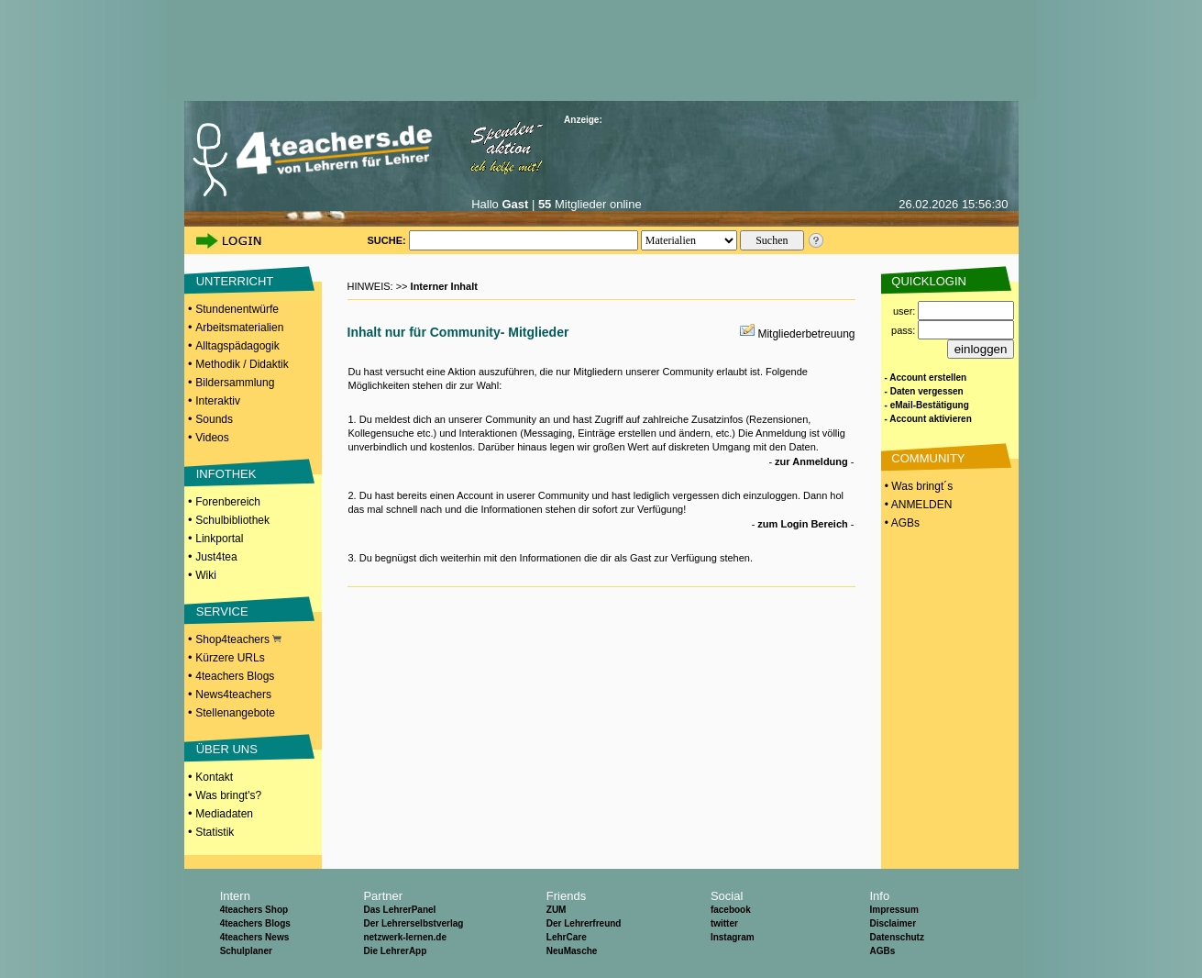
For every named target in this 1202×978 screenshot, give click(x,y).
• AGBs (901, 523)
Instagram (733, 937)
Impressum (893, 910)
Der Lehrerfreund (584, 923)
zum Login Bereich (802, 523)
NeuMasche (572, 951)
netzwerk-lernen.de (405, 937)
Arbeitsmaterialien (239, 327)
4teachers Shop (254, 910)
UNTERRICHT (235, 281)
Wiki (205, 575)
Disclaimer (892, 923)
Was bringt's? (228, 795)
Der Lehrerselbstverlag (413, 923)
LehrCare (566, 937)
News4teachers (233, 694)
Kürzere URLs (229, 657)
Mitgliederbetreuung (806, 334)
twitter (724, 923)
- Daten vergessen (924, 391)
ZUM (556, 910)
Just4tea (216, 556)
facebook (731, 910)
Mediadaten (224, 813)
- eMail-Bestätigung (927, 405)
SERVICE (222, 611)
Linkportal (219, 538)
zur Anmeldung (811, 461)
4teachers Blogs (234, 676)
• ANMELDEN (917, 504)
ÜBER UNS (227, 749)
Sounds (214, 419)
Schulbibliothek (232, 520)
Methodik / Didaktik (241, 364)
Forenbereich (227, 501)
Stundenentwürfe (237, 309)
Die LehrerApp (394, 951)
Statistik (214, 832)
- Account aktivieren (928, 419)
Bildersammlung (234, 382)
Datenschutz (896, 937)
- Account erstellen (926, 377)
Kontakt (214, 777)
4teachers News (255, 937)
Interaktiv (217, 401)
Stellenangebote (235, 712)
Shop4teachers (238, 639)
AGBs (882, 951)
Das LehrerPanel (399, 910)
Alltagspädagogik (237, 345)
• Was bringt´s (918, 486)
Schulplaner (246, 951)
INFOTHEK (226, 474)
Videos (211, 437)
